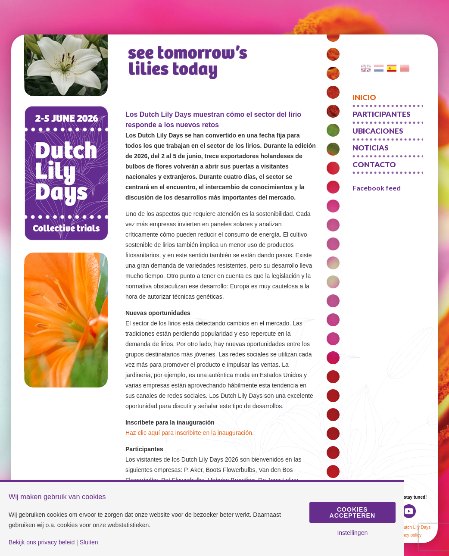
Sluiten (89, 542)
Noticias (370, 147)
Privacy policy (408, 535)
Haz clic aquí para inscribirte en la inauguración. (189, 432)
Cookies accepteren (352, 512)
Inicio (364, 97)
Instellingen (352, 533)
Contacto (374, 164)
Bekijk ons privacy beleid (42, 542)
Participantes (381, 114)
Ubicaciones (377, 130)
